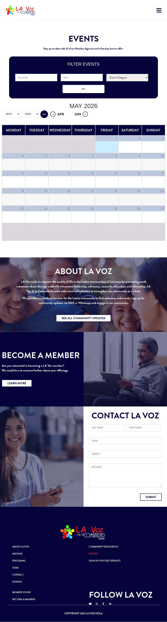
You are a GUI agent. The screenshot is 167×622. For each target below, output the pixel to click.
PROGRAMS (19, 561)
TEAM (15, 568)
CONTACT (17, 575)
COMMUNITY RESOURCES (103, 547)
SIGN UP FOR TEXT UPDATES (105, 561)
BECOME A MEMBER (23, 599)
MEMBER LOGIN (21, 592)
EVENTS (93, 554)
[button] (83, 318)
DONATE (17, 582)
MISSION (17, 554)
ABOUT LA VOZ (20, 547)
